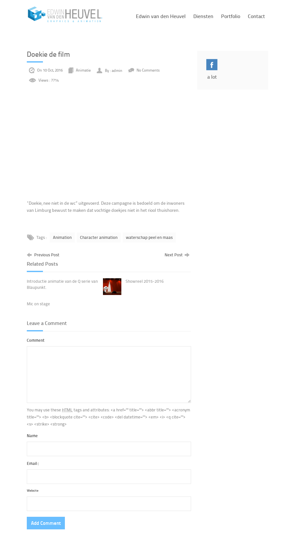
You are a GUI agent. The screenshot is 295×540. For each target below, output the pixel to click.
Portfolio (230, 16)
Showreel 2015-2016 (145, 281)
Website (32, 490)
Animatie (83, 70)
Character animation (98, 237)
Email (33, 463)
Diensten (203, 16)
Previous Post (43, 254)
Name (32, 435)
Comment (36, 340)
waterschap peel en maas (149, 237)
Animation (62, 237)
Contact (256, 16)
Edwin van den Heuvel (161, 16)
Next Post (177, 254)
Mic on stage (38, 304)
